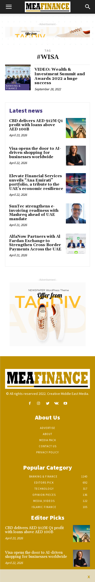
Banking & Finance (13, 87)
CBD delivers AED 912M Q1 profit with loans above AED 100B (36, 125)
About (47, 434)
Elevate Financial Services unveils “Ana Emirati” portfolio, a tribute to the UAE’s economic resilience (36, 182)
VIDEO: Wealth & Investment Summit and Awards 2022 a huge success (59, 76)
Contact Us (47, 446)
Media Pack (47, 440)
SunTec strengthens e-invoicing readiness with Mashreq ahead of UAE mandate (34, 212)
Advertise (47, 428)
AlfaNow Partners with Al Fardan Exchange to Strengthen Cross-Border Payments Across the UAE (35, 243)
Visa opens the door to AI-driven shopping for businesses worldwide (35, 152)
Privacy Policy (47, 452)
